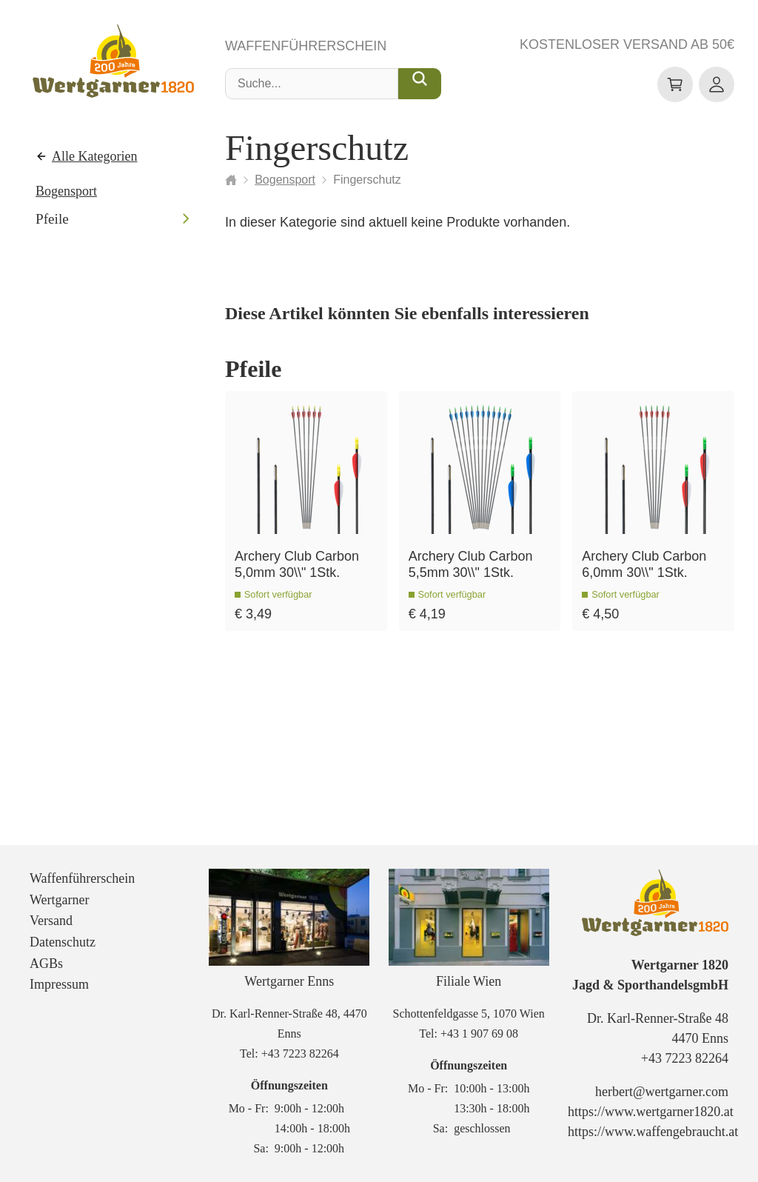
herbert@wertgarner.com (661, 1091)
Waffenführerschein (305, 46)
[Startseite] (231, 180)
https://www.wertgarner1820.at (651, 1111)
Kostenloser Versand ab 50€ (627, 44)
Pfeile (52, 219)
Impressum (59, 984)
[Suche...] (419, 83)
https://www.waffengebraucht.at (653, 1131)
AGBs (46, 963)
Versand (51, 920)
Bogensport (66, 191)
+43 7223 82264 (300, 1053)
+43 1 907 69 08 (479, 1033)
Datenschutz (62, 942)
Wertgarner (60, 899)
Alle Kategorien (94, 156)
